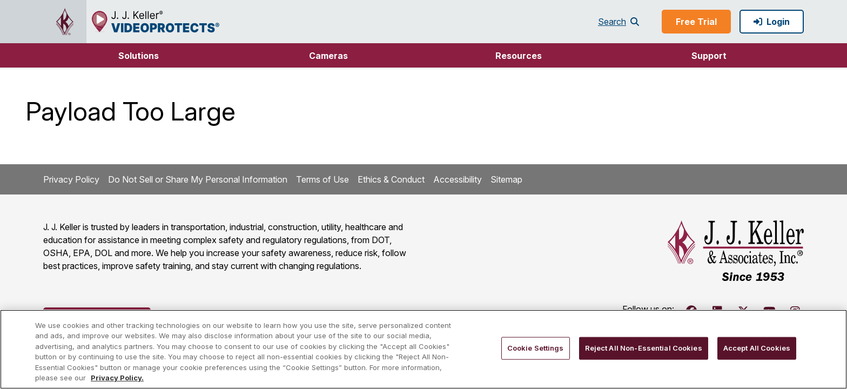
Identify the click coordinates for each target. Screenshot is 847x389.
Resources (518, 55)
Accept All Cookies (756, 348)
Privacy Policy (71, 179)
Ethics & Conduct (391, 179)
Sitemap (506, 179)
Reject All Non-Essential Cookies (643, 348)
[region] (423, 349)
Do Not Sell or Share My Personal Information (197, 179)
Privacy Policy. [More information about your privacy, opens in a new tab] (117, 377)
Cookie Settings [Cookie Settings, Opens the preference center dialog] (535, 348)
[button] (138, 55)
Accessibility (457, 179)
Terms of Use (322, 179)
